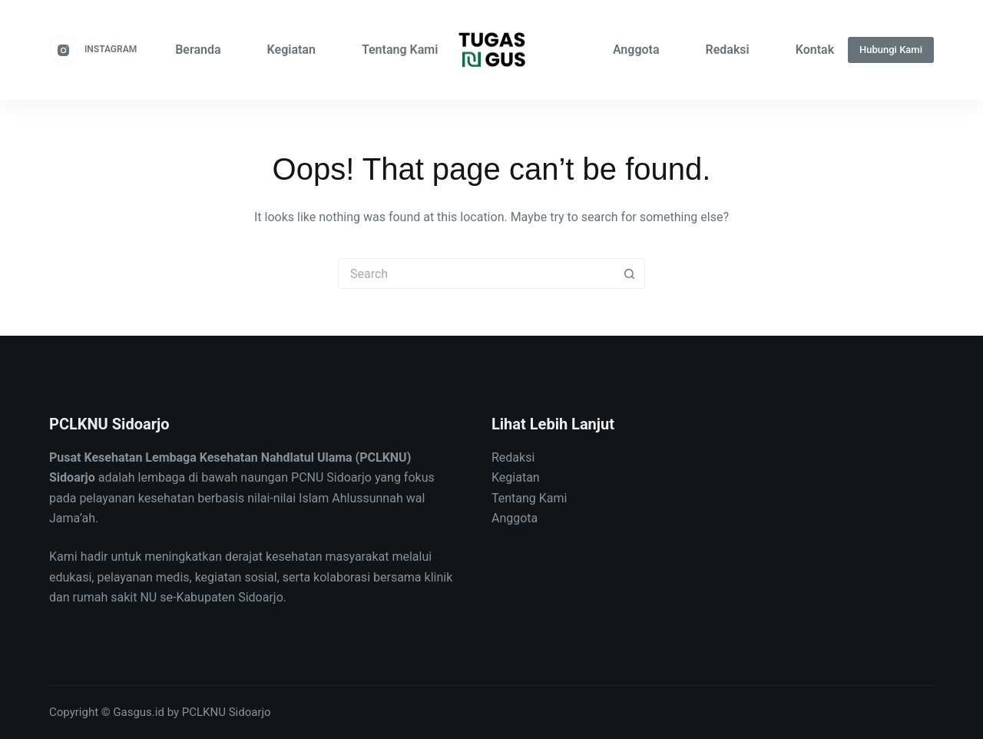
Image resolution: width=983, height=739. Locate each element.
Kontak (815, 49)
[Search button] (629, 273)
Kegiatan (291, 49)
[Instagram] (93, 50)
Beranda (197, 49)
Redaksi (728, 49)
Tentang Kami (400, 49)
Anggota (636, 49)
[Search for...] (476, 273)
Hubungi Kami (890, 49)
